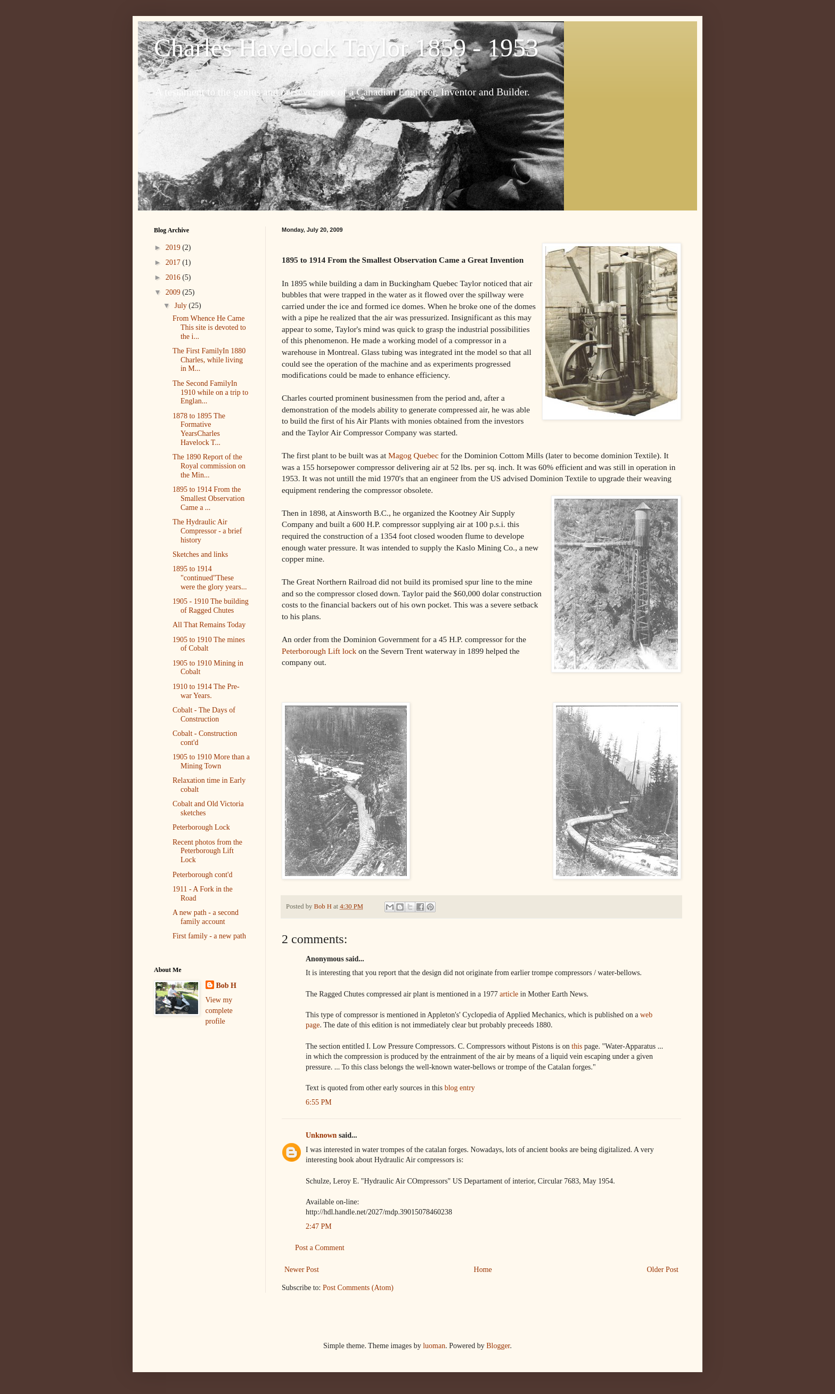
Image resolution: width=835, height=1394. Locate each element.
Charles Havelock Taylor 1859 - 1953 (346, 48)
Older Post (663, 1270)
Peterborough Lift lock (320, 650)
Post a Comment (320, 1248)
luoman (434, 1346)
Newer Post (301, 1270)
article (509, 994)
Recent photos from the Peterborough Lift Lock (207, 851)
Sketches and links (200, 554)
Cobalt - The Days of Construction (204, 714)
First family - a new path (209, 936)
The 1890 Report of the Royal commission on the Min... (209, 466)
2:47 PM (319, 1226)
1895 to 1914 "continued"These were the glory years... (210, 578)
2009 (174, 292)
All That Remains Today (209, 625)
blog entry (460, 1088)
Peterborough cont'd (203, 875)
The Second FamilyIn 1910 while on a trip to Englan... (210, 392)
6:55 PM (319, 1102)
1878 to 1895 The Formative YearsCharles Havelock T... (199, 429)
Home (483, 1270)
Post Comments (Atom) (358, 1288)
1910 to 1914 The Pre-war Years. (206, 691)
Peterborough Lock (201, 827)
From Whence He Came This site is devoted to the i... (209, 327)
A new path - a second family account (206, 917)
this (576, 1046)
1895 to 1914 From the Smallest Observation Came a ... (208, 498)
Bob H (226, 986)
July (181, 306)
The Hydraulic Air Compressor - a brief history (207, 531)
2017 (174, 262)
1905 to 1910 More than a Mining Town (211, 761)
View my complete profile (219, 1010)
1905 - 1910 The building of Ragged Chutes (211, 605)
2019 (174, 248)
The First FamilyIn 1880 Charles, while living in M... (209, 360)
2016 (174, 277)
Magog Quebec (414, 455)
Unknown (321, 1135)
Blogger (498, 1346)
